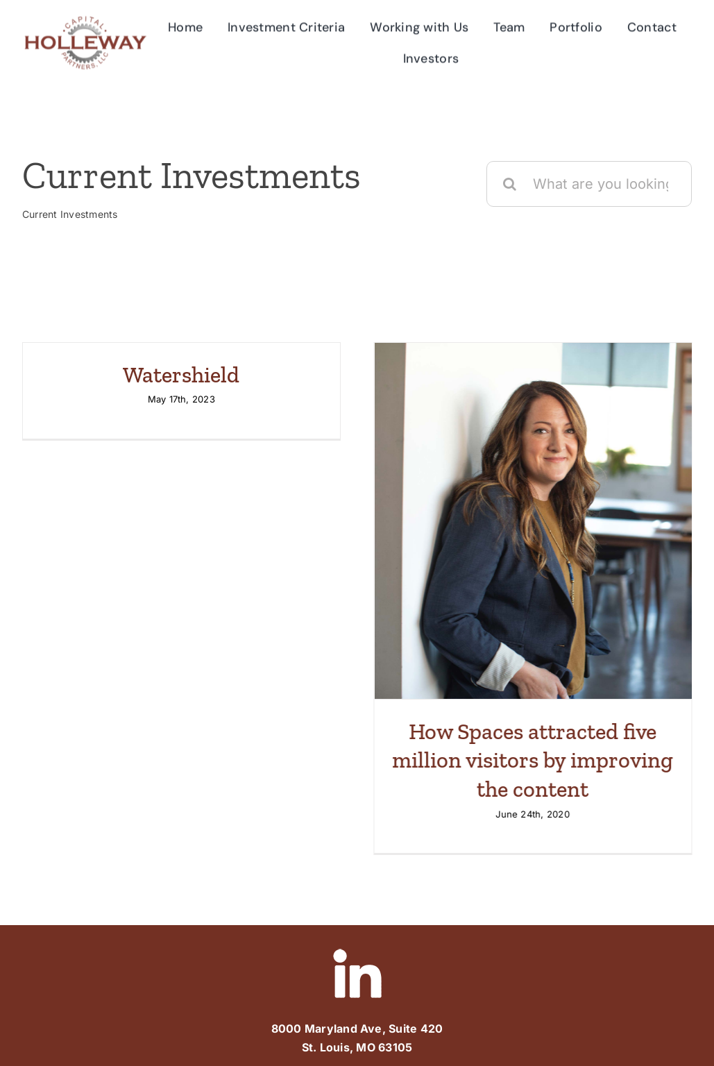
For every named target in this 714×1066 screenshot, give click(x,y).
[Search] (509, 190)
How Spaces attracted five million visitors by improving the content (526, 767)
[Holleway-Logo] (85, 18)
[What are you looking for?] (589, 190)
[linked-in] (357, 938)
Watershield (181, 381)
